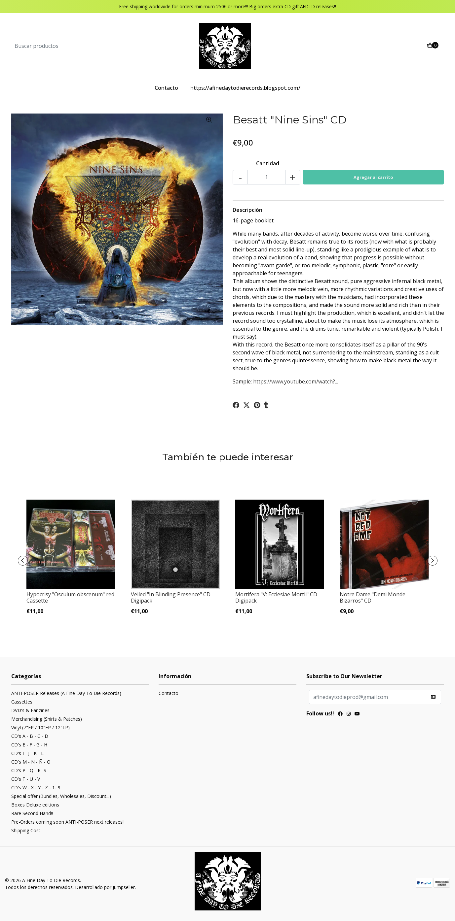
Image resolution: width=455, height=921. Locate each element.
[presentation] (23, 561)
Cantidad (267, 163)
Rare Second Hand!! (32, 813)
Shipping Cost (25, 830)
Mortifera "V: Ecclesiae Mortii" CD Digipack (276, 597)
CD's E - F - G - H (29, 744)
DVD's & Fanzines (30, 710)
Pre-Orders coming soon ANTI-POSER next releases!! (68, 822)
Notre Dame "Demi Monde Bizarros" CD (372, 597)
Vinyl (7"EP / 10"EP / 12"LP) (40, 727)
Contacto (166, 87)
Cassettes (21, 702)
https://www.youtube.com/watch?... (295, 381)
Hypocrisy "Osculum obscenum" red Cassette (70, 597)
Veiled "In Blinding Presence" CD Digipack (170, 597)
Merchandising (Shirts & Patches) (46, 719)
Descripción (247, 210)
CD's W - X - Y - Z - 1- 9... (37, 787)
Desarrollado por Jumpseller (105, 887)
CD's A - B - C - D (29, 736)
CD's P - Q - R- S (28, 770)
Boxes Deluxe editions (35, 805)
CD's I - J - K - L (27, 753)
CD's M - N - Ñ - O (31, 762)
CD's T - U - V (25, 779)
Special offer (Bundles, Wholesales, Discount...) (61, 796)
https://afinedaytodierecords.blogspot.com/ (245, 87)
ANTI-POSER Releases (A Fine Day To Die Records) (66, 693)
